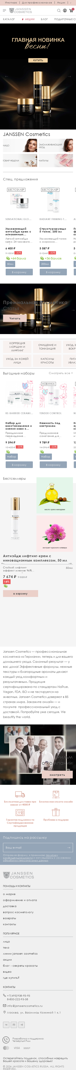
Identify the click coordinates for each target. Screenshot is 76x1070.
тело (6, 947)
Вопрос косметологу (18, 912)
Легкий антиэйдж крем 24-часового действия (17, 240)
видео (7, 971)
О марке (9, 894)
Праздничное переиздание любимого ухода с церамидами (17, 434)
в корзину (20, 593)
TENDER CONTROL (51, 413)
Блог (44, 19)
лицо (6, 941)
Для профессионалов (37, 2)
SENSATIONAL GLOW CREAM (19, 219)
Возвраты (9, 918)
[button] (6, 76)
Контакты (9, 924)
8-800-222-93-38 (17, 999)
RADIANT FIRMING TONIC (53, 219)
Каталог (9, 19)
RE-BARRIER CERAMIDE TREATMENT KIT (19, 413)
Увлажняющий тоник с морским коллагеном (53, 240)
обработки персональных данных (25, 860)
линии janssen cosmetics (20, 953)
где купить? (11, 977)
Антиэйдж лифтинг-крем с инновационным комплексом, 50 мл (35, 558)
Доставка (10, 906)
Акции (61, 2)
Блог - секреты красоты (20, 965)
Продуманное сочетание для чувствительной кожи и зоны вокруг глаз (52, 434)
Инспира (11, 2)
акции (7, 959)
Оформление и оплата (20, 900)
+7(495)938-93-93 (18, 995)
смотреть (57, 774)
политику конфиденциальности (30, 856)
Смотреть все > (61, 373)
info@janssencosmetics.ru (25, 1005)
